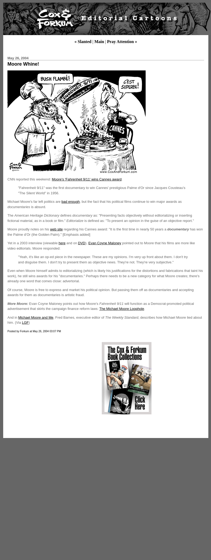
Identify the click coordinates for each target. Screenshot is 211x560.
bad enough (70, 202)
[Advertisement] (51, 378)
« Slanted (82, 41)
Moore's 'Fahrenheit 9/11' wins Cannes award (87, 179)
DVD (81, 243)
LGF (25, 323)
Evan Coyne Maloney (104, 243)
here (61, 243)
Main (99, 41)
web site (56, 229)
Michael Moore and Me (35, 317)
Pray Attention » (122, 41)
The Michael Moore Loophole (121, 309)
